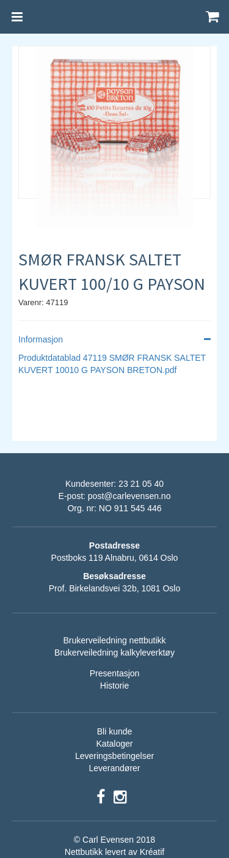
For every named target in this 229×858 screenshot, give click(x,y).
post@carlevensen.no (129, 496)
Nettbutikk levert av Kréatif (114, 852)
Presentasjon (115, 673)
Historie (114, 685)
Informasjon (114, 339)
